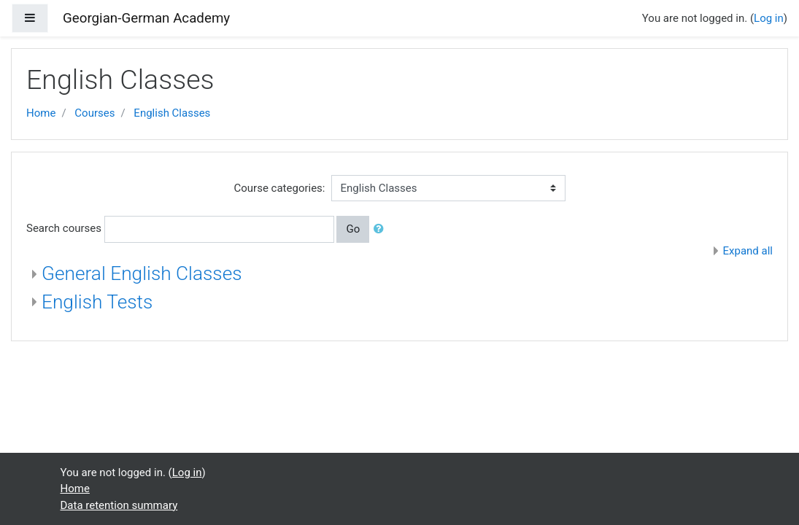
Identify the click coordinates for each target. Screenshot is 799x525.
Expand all (748, 250)
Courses (94, 113)
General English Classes (142, 273)
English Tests (97, 302)
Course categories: (279, 188)
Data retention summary (119, 505)
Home (40, 113)
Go (353, 229)
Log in (769, 18)
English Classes (172, 113)
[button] (381, 229)
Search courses (63, 228)
